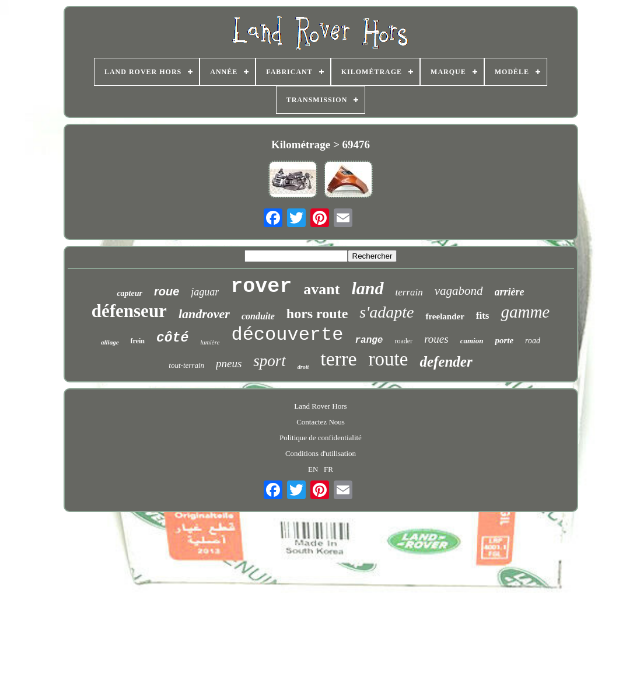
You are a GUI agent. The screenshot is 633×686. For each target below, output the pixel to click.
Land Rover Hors (320, 406)
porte (504, 340)
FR (328, 469)
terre (338, 359)
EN (313, 469)
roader (403, 341)
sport (269, 361)
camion (472, 340)
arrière (509, 292)
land (367, 288)
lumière (209, 342)
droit (303, 367)
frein (138, 341)
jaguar (205, 292)
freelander (444, 316)
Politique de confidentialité (320, 437)
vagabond (459, 291)
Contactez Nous (320, 421)
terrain (409, 292)
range (369, 340)
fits (482, 315)
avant (321, 289)
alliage (110, 342)
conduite (258, 316)
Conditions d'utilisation (320, 453)
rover (261, 286)
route (388, 359)
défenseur (129, 311)
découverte (287, 335)
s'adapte (386, 312)
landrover (204, 314)
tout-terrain (186, 365)
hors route (317, 313)
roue (166, 291)
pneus (229, 363)
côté (172, 338)
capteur (129, 293)
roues (436, 339)
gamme (525, 311)
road (532, 340)
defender (445, 362)
